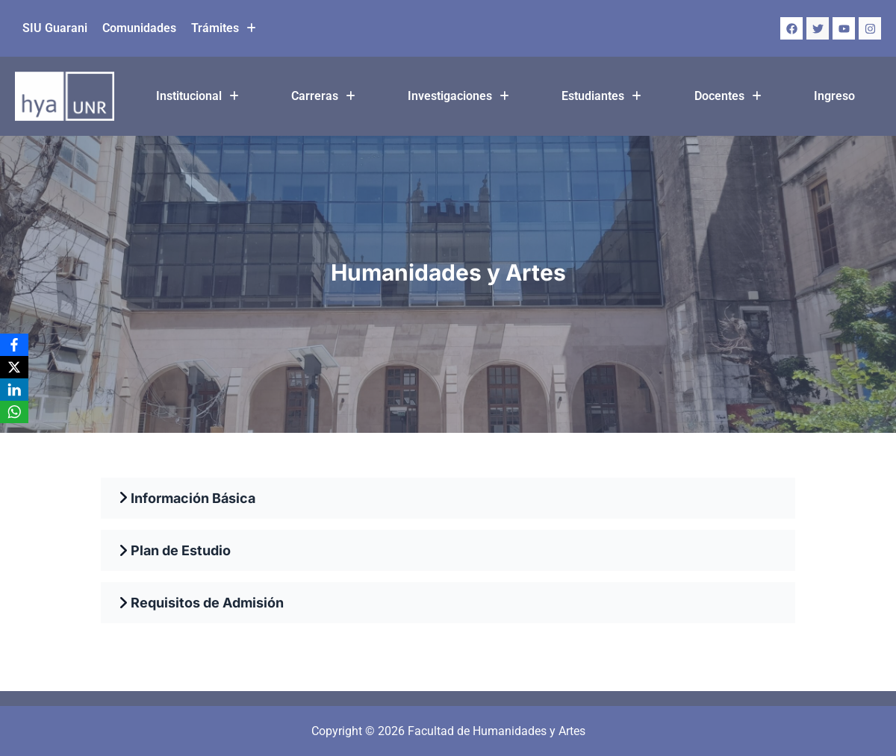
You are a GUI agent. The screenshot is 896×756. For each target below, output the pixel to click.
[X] (14, 367)
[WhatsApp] (14, 412)
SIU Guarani (54, 28)
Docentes (728, 96)
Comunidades (139, 28)
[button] (224, 28)
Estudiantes (601, 96)
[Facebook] (14, 345)
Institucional (197, 96)
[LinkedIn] (14, 389)
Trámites (223, 28)
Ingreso (834, 96)
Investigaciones (458, 96)
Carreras (323, 96)
